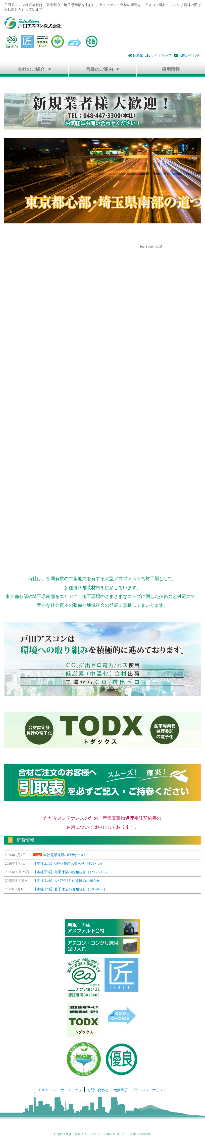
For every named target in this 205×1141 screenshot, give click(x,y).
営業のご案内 (99, 69)
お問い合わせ (187, 55)
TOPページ (47, 1090)
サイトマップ (158, 55)
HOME (135, 55)
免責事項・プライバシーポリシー (140, 1090)
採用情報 (171, 69)
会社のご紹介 (31, 69)
